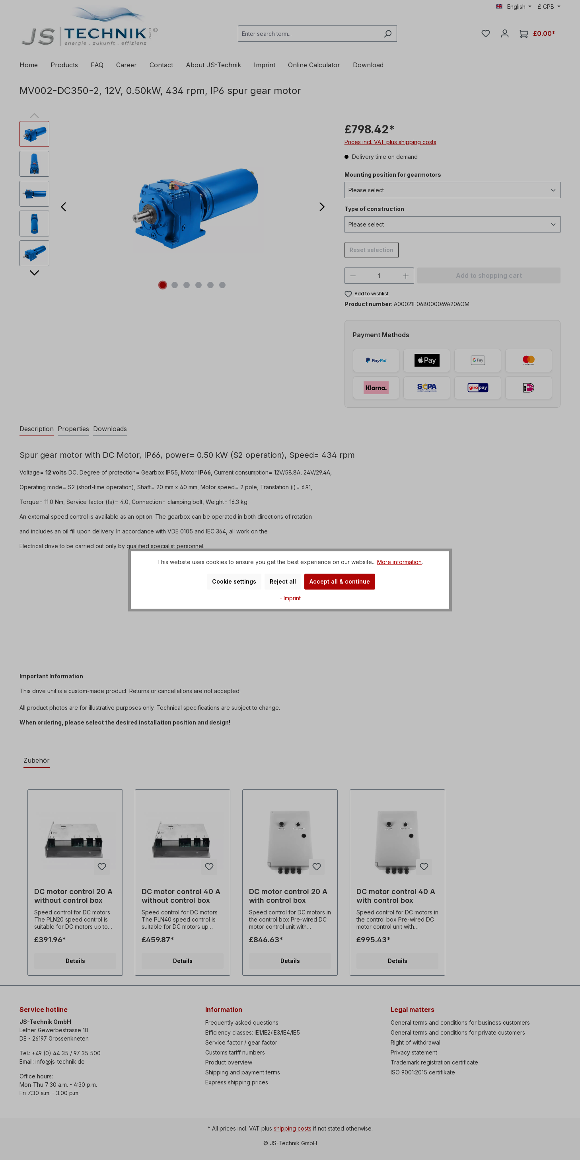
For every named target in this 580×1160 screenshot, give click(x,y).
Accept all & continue (339, 581)
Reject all (283, 581)
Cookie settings (234, 581)
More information (399, 562)
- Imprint (290, 598)
